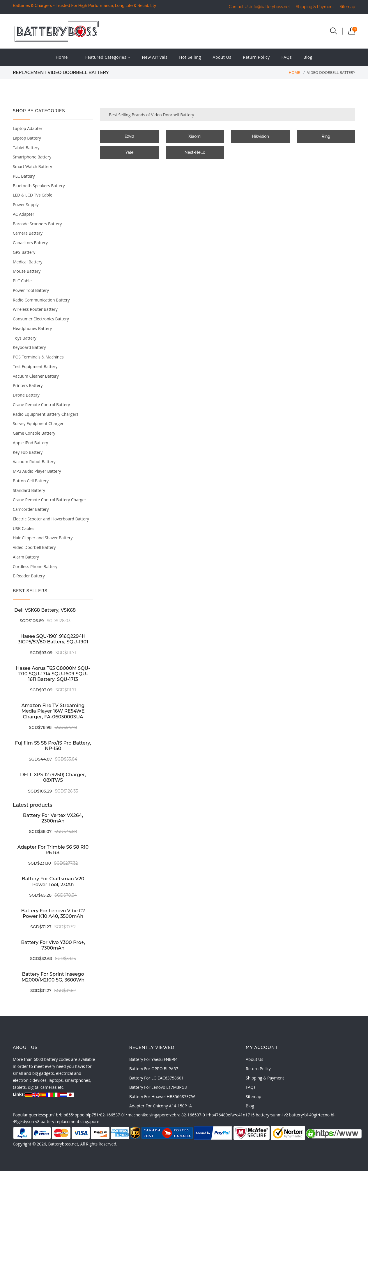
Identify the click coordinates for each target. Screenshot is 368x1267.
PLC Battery (24, 176)
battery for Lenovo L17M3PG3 (158, 1087)
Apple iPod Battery (30, 442)
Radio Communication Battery (41, 300)
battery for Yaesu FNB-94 (153, 1059)
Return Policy (256, 57)
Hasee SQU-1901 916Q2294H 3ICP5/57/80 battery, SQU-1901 (53, 639)
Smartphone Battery (32, 157)
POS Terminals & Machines (38, 357)
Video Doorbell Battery (34, 547)
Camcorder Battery (31, 509)
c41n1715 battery (252, 1115)
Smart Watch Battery (32, 166)
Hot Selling (190, 57)
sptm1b (51, 1115)
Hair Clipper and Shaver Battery (42, 537)
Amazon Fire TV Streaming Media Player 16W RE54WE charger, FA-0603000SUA (52, 711)
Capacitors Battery (30, 242)
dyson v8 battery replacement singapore (61, 1121)
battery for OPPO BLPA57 (153, 1068)
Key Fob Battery (28, 452)
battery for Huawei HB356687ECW (162, 1096)
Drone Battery (26, 395)
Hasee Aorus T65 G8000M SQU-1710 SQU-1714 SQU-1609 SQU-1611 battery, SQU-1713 (53, 673)
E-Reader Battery (29, 576)
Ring (326, 136)
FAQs (286, 57)
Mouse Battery (26, 271)
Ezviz (129, 136)
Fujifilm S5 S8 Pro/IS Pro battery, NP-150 (53, 745)
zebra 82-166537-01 (188, 1115)
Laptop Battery (27, 138)
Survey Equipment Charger (38, 423)
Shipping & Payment (315, 6)
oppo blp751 (86, 1115)
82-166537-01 (113, 1115)
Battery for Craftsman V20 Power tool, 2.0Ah (53, 881)
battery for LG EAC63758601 (156, 1078)
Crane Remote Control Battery (41, 404)
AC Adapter (23, 214)
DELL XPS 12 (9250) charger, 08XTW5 (53, 777)
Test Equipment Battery (35, 366)
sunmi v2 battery (287, 1115)
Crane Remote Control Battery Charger (49, 499)
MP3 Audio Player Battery (37, 471)
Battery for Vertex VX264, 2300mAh (53, 818)
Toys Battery (24, 338)
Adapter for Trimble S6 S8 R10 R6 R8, (53, 849)
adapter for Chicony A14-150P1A (160, 1106)
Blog (307, 57)
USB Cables (23, 528)
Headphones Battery (32, 328)
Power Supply (26, 204)
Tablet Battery (26, 147)
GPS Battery (24, 252)
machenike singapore (148, 1115)
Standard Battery (29, 490)
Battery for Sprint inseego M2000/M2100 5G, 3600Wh (53, 976)
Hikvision (260, 136)
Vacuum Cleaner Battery (36, 376)
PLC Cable (22, 280)
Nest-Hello (195, 152)
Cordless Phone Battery (35, 566)
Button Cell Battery (31, 480)
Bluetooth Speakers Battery (39, 185)
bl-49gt (310, 1115)
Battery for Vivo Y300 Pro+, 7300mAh (53, 945)
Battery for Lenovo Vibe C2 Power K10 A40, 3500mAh (53, 913)
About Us (222, 57)
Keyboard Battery (29, 347)
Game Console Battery (34, 433)
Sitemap (347, 6)
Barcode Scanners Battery (37, 223)
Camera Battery (28, 233)
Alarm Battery (26, 557)
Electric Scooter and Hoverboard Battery (51, 519)
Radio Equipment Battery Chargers (45, 414)
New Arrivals (154, 57)
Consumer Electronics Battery (41, 319)
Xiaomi (194, 136)
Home (62, 57)
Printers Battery (28, 385)
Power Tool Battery (31, 290)
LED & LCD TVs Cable (32, 195)
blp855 (66, 1115)
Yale (129, 152)
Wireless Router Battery (35, 309)
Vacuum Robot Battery (34, 461)
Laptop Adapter (28, 128)
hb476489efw (222, 1115)
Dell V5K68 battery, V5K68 (45, 610)
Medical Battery (28, 262)
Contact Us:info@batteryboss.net (259, 6)
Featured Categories (107, 57)
